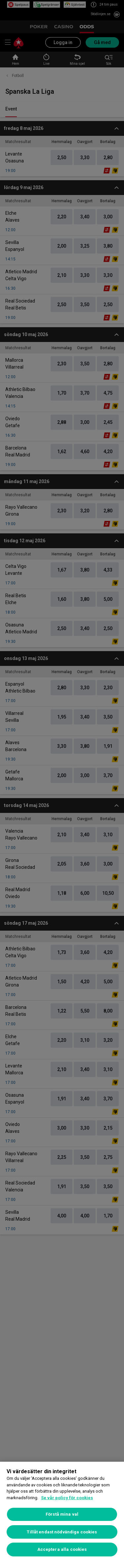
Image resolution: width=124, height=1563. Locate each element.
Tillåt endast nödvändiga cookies (62, 1531)
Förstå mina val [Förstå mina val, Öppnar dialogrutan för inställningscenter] (62, 1514)
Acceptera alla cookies (62, 1549)
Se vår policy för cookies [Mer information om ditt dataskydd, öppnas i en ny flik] (67, 1497)
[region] (62, 1512)
